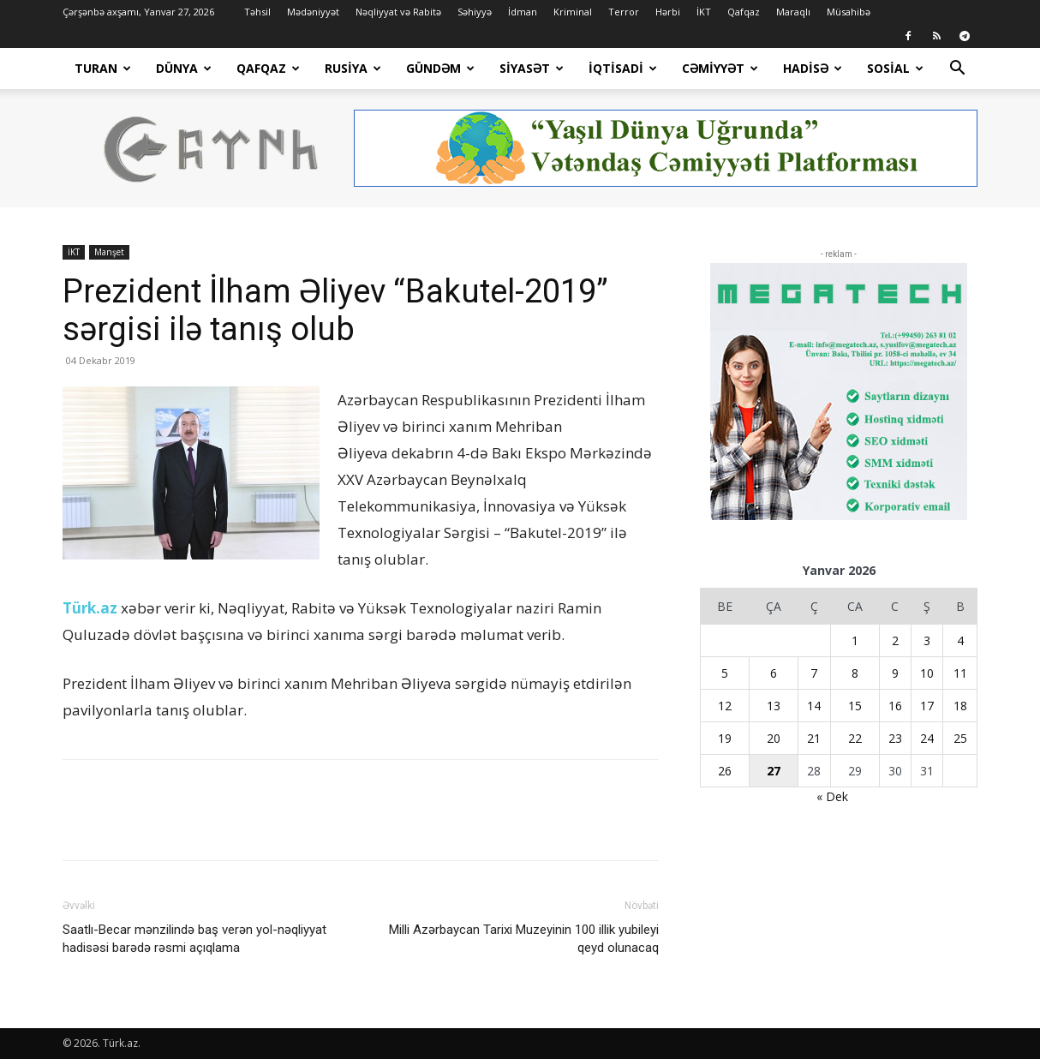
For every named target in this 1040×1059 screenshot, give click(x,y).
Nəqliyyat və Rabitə (398, 11)
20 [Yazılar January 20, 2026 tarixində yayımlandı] (773, 738)
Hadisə (812, 68)
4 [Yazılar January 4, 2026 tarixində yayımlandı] (960, 640)
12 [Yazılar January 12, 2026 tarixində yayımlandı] (725, 705)
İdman (522, 11)
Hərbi (667, 11)
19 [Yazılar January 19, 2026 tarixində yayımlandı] (725, 738)
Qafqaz (743, 11)
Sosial (895, 68)
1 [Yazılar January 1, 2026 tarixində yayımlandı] (855, 640)
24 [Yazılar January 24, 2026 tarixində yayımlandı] (927, 738)
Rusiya (353, 68)
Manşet (109, 252)
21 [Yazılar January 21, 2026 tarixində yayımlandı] (814, 738)
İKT (703, 11)
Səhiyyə (474, 11)
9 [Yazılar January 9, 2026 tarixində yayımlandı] (895, 673)
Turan (103, 68)
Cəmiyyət (720, 68)
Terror (623, 11)
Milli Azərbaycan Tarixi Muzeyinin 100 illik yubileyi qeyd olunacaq (524, 938)
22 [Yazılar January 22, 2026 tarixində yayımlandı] (855, 738)
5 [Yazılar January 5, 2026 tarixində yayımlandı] (724, 673)
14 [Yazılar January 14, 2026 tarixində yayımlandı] (814, 705)
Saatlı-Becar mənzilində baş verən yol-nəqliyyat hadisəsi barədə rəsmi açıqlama (194, 938)
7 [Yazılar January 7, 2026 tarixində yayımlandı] (813, 673)
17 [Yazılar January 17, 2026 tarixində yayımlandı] (927, 705)
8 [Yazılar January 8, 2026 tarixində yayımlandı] (855, 673)
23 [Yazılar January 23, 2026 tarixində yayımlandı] (895, 738)
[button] (956, 70)
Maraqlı (793, 11)
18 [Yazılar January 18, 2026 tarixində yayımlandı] (960, 705)
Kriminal (572, 11)
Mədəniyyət (313, 11)
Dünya (184, 68)
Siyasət (531, 68)
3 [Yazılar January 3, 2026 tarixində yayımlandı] (926, 640)
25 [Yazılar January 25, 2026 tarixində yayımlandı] (960, 738)
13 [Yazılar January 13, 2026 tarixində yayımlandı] (773, 705)
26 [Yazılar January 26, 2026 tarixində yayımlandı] (725, 771)
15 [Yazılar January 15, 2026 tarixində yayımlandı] (855, 705)
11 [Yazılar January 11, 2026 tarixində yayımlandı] (960, 673)
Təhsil (257, 11)
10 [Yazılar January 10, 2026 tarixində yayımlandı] (927, 673)
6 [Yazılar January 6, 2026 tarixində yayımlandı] (773, 673)
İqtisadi (623, 68)
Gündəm (440, 68)
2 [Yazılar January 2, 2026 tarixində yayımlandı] (895, 640)
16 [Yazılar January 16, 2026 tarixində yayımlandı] (895, 705)
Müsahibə (848, 11)
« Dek (832, 796)
